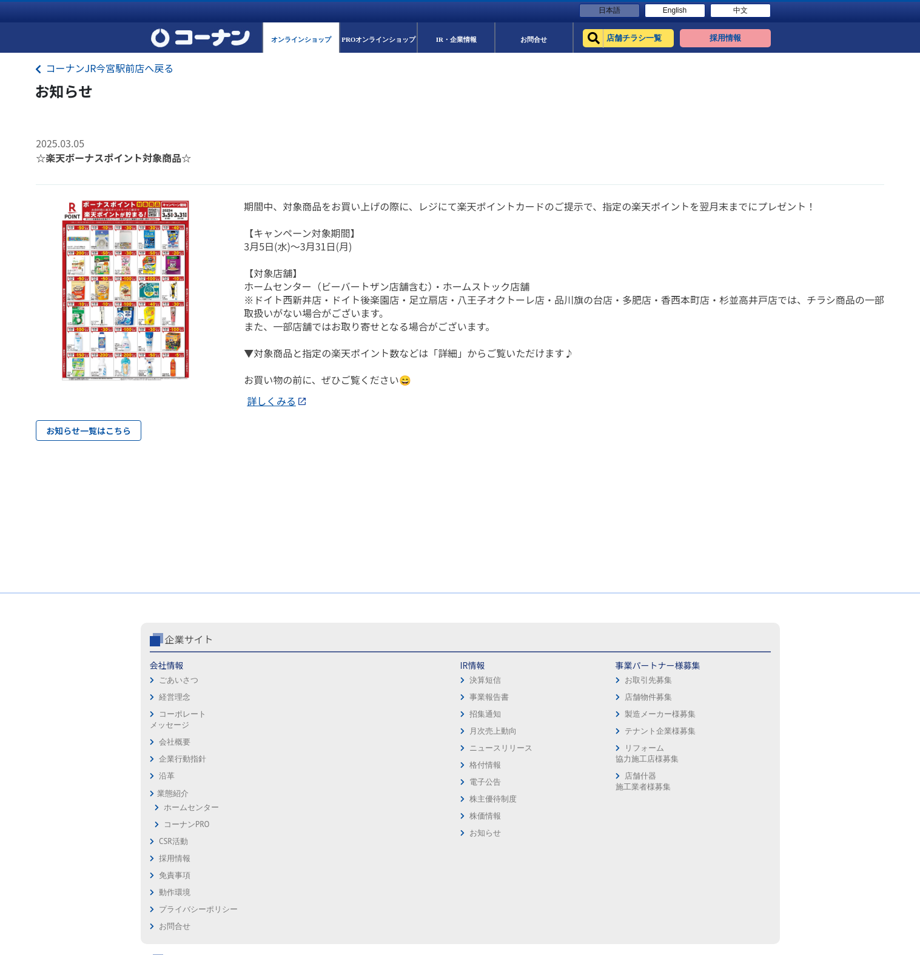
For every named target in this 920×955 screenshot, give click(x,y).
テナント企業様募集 (398, 731)
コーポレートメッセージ (178, 719)
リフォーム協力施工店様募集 (385, 753)
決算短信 (276, 680)
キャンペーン (725, 665)
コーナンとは (725, 733)
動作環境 (480, 699)
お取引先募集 (386, 680)
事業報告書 (280, 697)
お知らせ (276, 833)
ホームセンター (191, 807)
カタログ (717, 699)
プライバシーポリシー (504, 716)
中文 (740, 10)
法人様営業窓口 (612, 716)
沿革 (167, 776)
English (675, 10)
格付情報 (276, 765)
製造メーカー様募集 (398, 714)
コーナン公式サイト (634, 639)
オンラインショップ (620, 682)
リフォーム (605, 767)
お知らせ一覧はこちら (88, 430)
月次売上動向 (284, 731)
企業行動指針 (182, 759)
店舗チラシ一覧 (612, 665)
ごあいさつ (178, 680)
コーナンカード (729, 716)
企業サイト (189, 639)
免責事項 (480, 682)
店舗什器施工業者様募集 (381, 781)
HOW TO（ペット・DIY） (629, 750)
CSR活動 (173, 841)
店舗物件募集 (386, 697)
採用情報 (480, 665)
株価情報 (276, 816)
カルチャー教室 (612, 784)
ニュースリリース (292, 748)
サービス (717, 682)
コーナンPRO (186, 824)
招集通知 (276, 714)
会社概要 (174, 742)
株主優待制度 (284, 799)
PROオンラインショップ (627, 699)
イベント (601, 733)
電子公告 (276, 782)
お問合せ (480, 733)
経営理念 (174, 697)
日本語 (609, 10)
